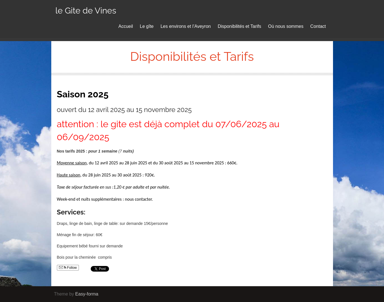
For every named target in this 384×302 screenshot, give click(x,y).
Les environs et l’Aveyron (186, 26)
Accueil (125, 26)
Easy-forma (86, 294)
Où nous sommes (285, 26)
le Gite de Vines (86, 10)
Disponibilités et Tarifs (239, 26)
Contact (318, 26)
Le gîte (147, 26)
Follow (68, 268)
